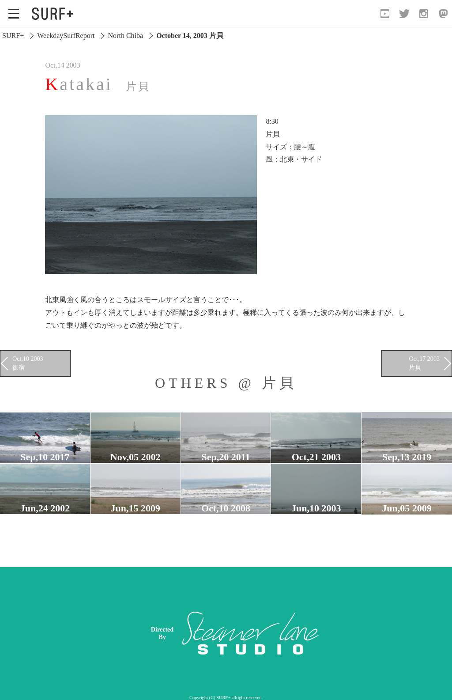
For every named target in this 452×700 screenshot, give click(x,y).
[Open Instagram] (423, 13)
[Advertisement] (295, 633)
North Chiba (125, 35)
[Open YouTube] (385, 13)
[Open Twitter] (404, 13)
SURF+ (13, 35)
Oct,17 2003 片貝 (424, 363)
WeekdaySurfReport (65, 35)
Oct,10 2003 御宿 (27, 363)
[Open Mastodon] (443, 13)
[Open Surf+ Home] (55, 14)
